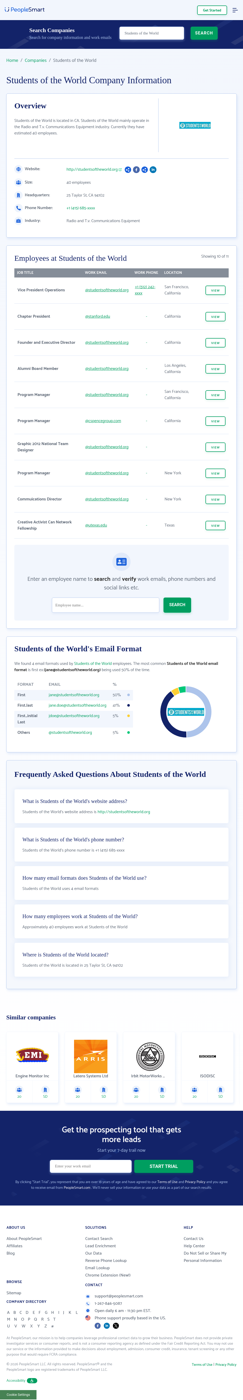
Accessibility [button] (22, 1381)
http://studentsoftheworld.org (92, 170)
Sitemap (14, 1293)
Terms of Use (167, 1183)
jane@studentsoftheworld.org (74, 695)
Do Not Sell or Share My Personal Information (205, 1257)
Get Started (212, 11)
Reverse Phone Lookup (106, 1261)
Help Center (194, 1246)
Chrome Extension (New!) (108, 1275)
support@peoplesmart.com (114, 1296)
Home (12, 60)
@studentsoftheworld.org (107, 290)
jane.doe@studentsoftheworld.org (77, 705)
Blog (11, 1253)
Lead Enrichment (100, 1246)
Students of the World (93, 663)
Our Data (93, 1253)
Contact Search (99, 1239)
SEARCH (204, 35)
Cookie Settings (18, 1395)
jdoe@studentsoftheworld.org (74, 715)
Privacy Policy (195, 1183)
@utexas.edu (96, 525)
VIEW (215, 290)
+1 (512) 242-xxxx (145, 290)
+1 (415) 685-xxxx (80, 208)
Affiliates (14, 1246)
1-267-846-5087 (103, 1304)
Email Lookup (97, 1268)
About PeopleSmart (24, 1239)
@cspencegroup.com (103, 420)
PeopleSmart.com (77, 1188)
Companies (36, 60)
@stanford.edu (97, 316)
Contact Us (193, 1239)
